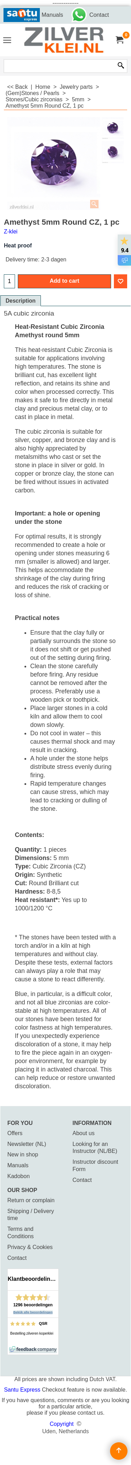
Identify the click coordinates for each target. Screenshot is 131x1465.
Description (21, 301)
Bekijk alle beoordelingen (33, 1312)
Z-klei (10, 231)
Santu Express (23, 1390)
